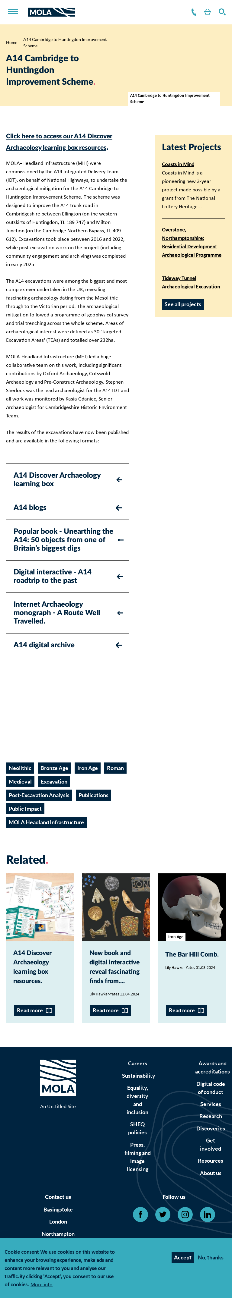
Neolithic (20, 780)
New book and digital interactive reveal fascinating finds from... (113, 994)
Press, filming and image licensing (137, 1199)
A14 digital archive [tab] (44, 656)
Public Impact (25, 820)
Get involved (210, 1187)
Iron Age (87, 780)
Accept (183, 1257)
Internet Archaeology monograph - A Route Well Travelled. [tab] (57, 624)
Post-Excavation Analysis (39, 807)
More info (42, 1285)
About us (210, 1216)
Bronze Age (54, 780)
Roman (115, 780)
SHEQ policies (137, 1171)
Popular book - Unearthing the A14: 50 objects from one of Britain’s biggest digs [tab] (63, 551)
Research (210, 1159)
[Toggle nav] (17, 12)
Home (11, 42)
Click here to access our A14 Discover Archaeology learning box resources (66, 147)
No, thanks (211, 1257)
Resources (210, 1204)
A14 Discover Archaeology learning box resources (39, 982)
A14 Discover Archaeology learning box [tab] (57, 491)
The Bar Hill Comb (188, 971)
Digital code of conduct (210, 1131)
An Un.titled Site (58, 1158)
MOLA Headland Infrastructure (46, 834)
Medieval (20, 793)
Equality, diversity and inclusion (137, 1142)
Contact (187, 12)
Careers (137, 1106)
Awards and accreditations (212, 1110)
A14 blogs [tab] (30, 519)
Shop (203, 12)
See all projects (183, 304)
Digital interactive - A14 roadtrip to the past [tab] (53, 588)
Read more (30, 1053)
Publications (93, 807)
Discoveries (210, 1171)
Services (210, 1147)
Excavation (54, 793)
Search (221, 12)
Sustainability (138, 1118)
